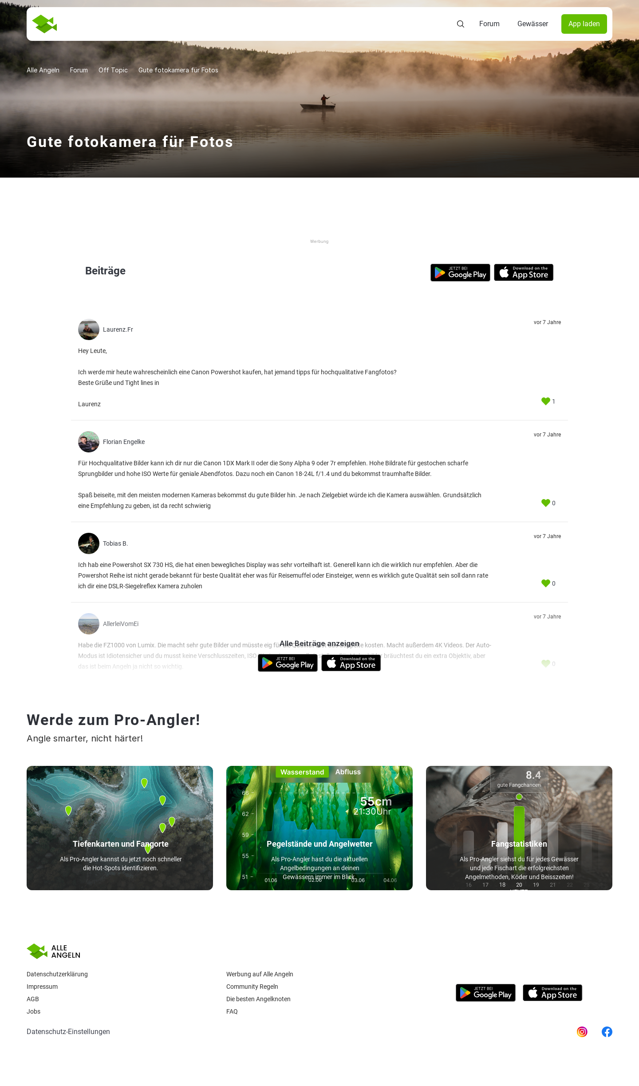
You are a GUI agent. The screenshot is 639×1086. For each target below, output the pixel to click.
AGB (33, 999)
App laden (584, 24)
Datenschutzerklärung (57, 974)
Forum (489, 24)
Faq (232, 1011)
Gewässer (532, 24)
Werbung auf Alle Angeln (259, 974)
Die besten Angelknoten (258, 999)
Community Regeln (252, 986)
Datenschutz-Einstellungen (68, 1031)
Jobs (33, 1011)
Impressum (42, 986)
